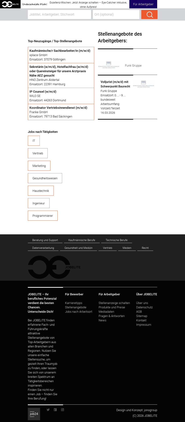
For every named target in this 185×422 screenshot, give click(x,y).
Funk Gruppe (109, 91)
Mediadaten (106, 311)
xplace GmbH (38, 55)
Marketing (39, 166)
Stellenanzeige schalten (114, 303)
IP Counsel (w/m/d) (42, 91)
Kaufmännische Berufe (81, 240)
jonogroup (150, 410)
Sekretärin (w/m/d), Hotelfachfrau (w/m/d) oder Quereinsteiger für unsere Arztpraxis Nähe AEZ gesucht (58, 71)
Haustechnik (41, 191)
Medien (127, 248)
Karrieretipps (73, 303)
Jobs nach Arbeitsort (78, 311)
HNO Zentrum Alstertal (44, 80)
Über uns (142, 303)
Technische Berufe (117, 240)
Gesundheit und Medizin (78, 248)
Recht (145, 248)
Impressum (143, 324)
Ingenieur (39, 203)
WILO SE (34, 96)
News (102, 320)
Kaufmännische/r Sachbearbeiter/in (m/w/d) (59, 50)
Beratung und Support (45, 240)
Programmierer (43, 216)
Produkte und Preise (112, 307)
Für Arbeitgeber (143, 4)
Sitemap (141, 316)
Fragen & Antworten (112, 316)
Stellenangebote (75, 307)
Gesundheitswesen (45, 178)
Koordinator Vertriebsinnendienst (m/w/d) (58, 107)
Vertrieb (38, 153)
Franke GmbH (38, 112)
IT (34, 141)
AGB (139, 311)
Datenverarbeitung (43, 248)
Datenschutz (144, 307)
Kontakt (141, 320)
